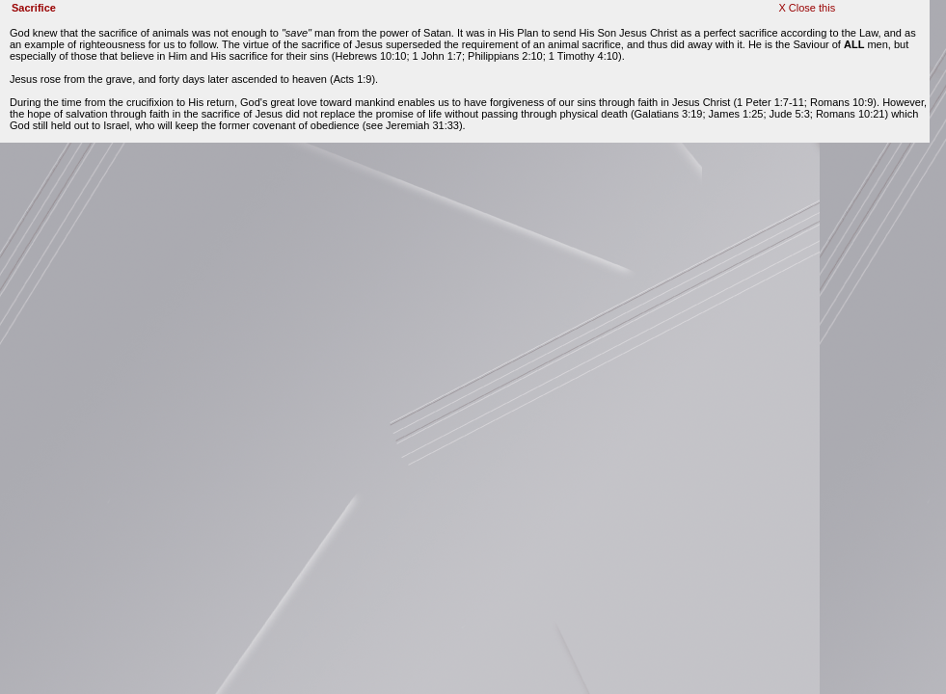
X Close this (806, 7)
